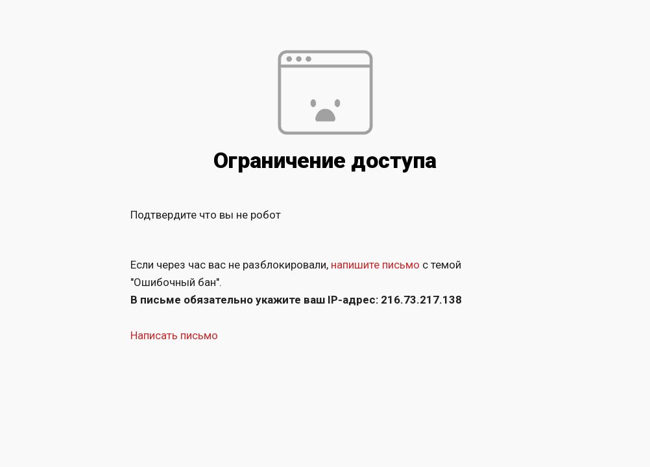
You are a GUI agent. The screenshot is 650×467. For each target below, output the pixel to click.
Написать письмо (174, 335)
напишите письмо (375, 264)
